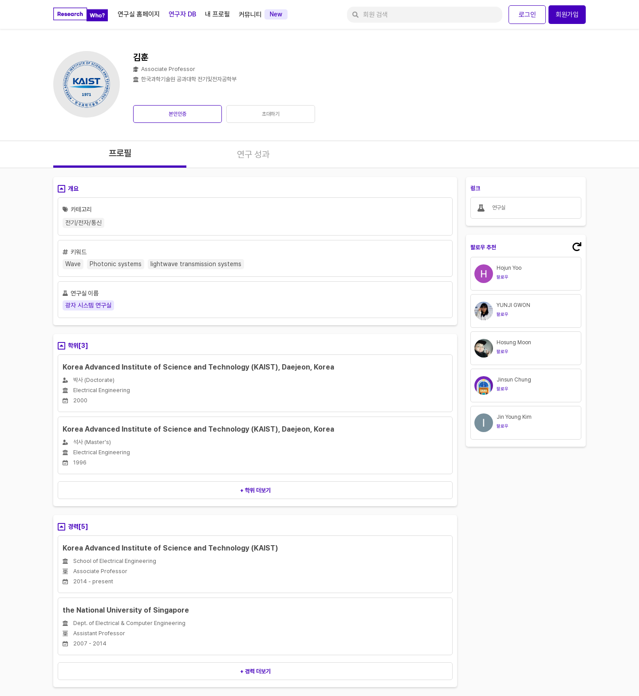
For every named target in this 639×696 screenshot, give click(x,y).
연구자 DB (182, 14)
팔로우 (503, 276)
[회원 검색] (424, 15)
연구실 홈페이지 (139, 14)
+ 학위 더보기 (255, 490)
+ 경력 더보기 (255, 671)
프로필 (120, 153)
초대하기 (271, 114)
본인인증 (177, 114)
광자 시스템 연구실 (88, 305)
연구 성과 (253, 154)
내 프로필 (217, 14)
